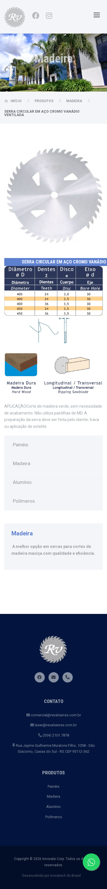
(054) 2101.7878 (53, 735)
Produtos (44, 101)
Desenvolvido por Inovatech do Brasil (51, 876)
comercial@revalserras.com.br (53, 715)
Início (16, 101)
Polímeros (24, 501)
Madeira (74, 101)
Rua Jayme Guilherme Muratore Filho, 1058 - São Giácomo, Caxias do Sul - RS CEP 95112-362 (53, 748)
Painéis (20, 444)
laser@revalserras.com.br (53, 725)
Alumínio (22, 482)
